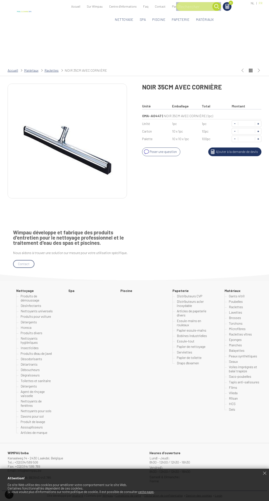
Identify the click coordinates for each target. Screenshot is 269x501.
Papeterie (180, 19)
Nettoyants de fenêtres (31, 403)
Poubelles (236, 302)
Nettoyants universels (37, 311)
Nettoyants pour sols (36, 411)
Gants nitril (236, 296)
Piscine (158, 19)
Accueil (75, 6)
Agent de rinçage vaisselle (33, 394)
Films (233, 388)
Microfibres (237, 329)
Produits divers (31, 333)
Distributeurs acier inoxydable (190, 304)
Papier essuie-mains (191, 330)
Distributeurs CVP (189, 296)
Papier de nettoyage (191, 347)
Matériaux (205, 19)
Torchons (236, 323)
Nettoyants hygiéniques (29, 340)
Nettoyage (124, 19)
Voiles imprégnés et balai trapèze (243, 369)
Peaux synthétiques (243, 356)
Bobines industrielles (192, 336)
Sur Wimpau (95, 6)
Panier (238, 3)
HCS (232, 404)
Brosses (235, 318)
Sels (232, 409)
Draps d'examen (188, 363)
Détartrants (29, 364)
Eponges (235, 340)
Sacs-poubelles (240, 377)
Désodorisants (31, 359)
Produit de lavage (33, 422)
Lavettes (235, 312)
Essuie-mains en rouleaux (189, 323)
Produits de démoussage (30, 298)
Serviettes (184, 352)
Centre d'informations (123, 6)
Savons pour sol (32, 416)
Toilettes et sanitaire (36, 381)
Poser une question (160, 152)
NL (252, 3)
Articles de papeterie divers (191, 313)
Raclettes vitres (240, 334)
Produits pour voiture (36, 317)
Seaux (233, 362)
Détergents (29, 322)
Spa (143, 19)
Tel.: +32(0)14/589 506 (23, 462)
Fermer (264, 473)
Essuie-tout (185, 341)
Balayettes (236, 351)
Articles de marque (34, 433)
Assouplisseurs (32, 427)
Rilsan (233, 398)
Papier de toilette (189, 358)
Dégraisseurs (30, 375)
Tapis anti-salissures (244, 382)
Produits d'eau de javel (36, 353)
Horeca (26, 328)
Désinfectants (31, 306)
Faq (145, 6)
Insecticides (30, 348)
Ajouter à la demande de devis (233, 152)
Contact (160, 6)
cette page (146, 492)
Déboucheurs (30, 370)
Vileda (233, 393)
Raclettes (51, 70)
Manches (235, 345)
